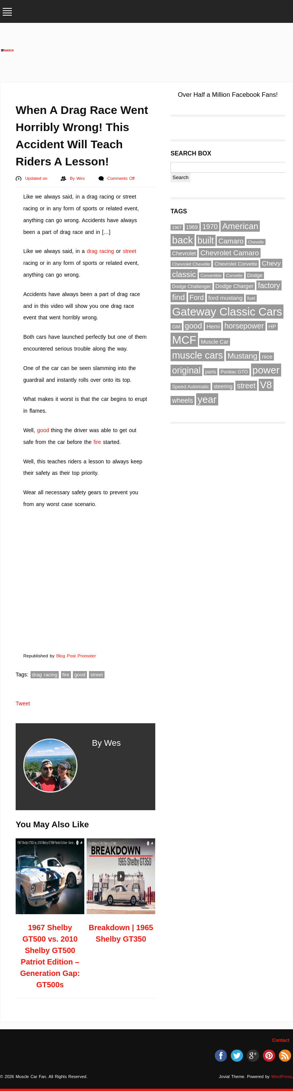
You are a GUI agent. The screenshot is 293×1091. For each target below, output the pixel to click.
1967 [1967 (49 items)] (177, 227)
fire (97, 442)
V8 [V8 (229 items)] (266, 385)
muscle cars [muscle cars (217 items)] (197, 355)
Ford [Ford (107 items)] (197, 297)
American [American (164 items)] (240, 226)
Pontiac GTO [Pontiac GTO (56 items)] (234, 372)
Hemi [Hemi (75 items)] (213, 326)
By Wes (106, 743)
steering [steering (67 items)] (223, 386)
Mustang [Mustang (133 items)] (242, 356)
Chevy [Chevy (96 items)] (271, 263)
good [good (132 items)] (193, 326)
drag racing (100, 251)
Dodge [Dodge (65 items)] (254, 275)
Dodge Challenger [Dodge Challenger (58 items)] (191, 286)
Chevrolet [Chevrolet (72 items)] (184, 253)
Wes (81, 178)
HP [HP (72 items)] (272, 327)
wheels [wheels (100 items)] (182, 400)
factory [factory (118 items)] (269, 285)
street (129, 251)
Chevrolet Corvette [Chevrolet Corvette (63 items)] (235, 264)
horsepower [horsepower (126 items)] (244, 326)
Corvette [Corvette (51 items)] (234, 275)
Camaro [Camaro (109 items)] (230, 241)
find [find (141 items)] (178, 297)
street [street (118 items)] (246, 385)
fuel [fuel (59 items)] (251, 298)
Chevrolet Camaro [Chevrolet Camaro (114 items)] (229, 253)
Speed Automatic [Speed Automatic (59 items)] (190, 386)
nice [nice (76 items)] (267, 356)
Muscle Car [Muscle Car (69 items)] (215, 342)
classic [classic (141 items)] (184, 274)
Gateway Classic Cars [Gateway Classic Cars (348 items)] (227, 311)
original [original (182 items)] (186, 370)
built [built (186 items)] (206, 240)
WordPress (281, 1076)
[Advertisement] (153, 46)
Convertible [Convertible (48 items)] (210, 275)
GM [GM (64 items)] (176, 327)
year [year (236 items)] (207, 399)
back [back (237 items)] (182, 240)
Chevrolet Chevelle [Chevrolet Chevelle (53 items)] (191, 263)
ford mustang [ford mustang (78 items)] (225, 298)
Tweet (23, 703)
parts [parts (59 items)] (210, 372)
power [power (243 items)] (266, 370)
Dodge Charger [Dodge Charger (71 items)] (235, 286)
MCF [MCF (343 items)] (184, 339)
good (43, 430)
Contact (280, 1040)
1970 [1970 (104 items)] (209, 227)
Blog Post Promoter (76, 655)
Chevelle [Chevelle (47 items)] (256, 242)
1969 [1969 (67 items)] (192, 227)
